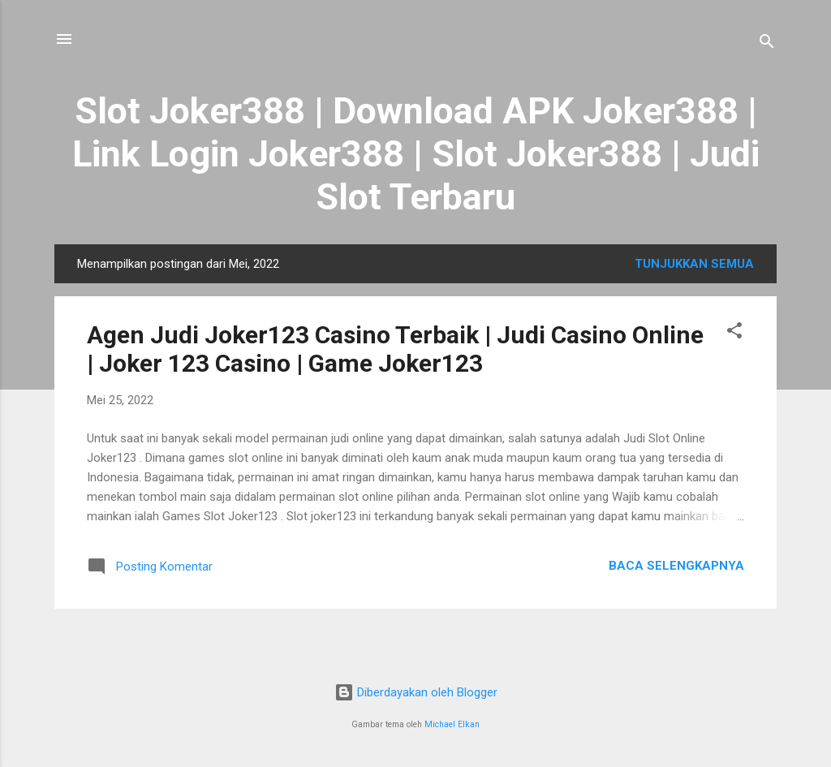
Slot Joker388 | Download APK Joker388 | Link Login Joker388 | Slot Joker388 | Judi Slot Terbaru (416, 153)
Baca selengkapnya (676, 565)
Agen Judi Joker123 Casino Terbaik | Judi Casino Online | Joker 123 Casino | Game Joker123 (395, 349)
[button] (734, 333)
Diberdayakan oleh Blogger (415, 692)
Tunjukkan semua (694, 263)
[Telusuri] (767, 44)
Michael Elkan (452, 724)
